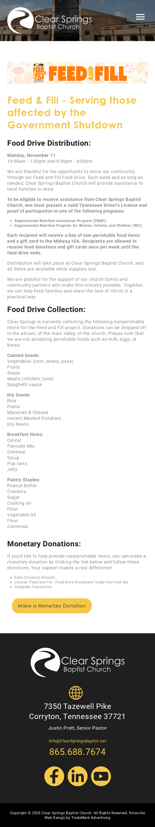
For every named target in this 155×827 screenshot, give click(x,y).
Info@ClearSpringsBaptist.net (77, 740)
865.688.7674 (77, 751)
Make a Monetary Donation (52, 606)
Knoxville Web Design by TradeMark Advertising (95, 815)
